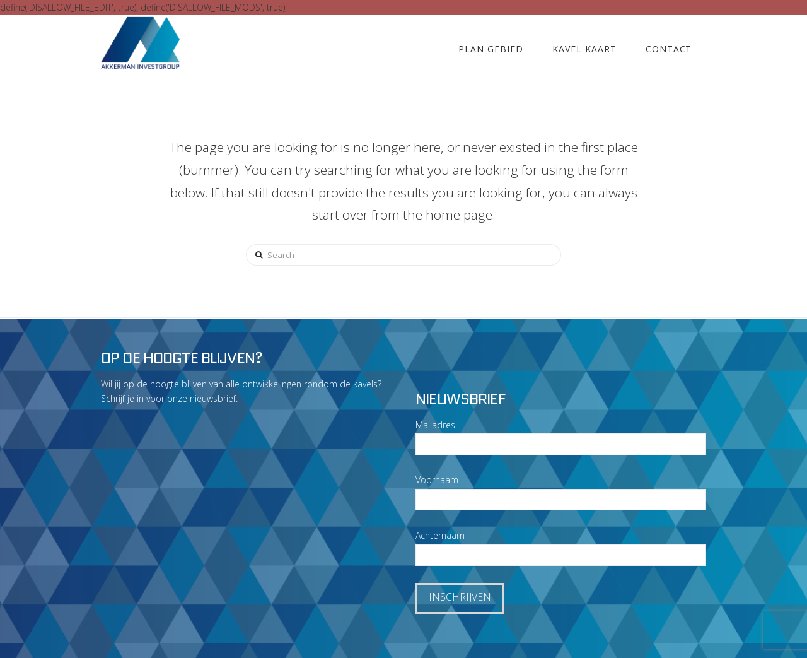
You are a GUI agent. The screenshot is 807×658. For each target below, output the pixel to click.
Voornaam (436, 480)
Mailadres (435, 425)
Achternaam (440, 535)
